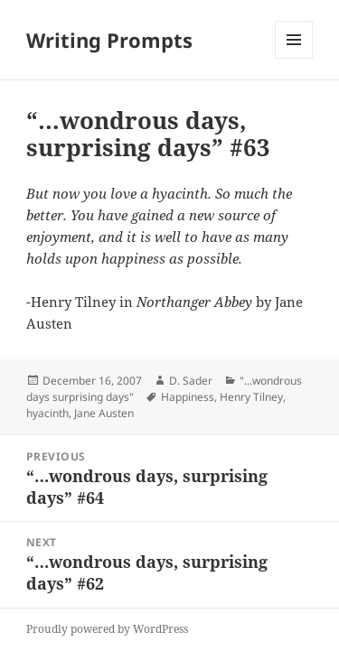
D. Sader (190, 380)
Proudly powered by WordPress (107, 629)
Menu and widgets (294, 58)
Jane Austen (104, 413)
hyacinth (47, 413)
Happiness (187, 397)
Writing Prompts (109, 39)
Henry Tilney (251, 397)
